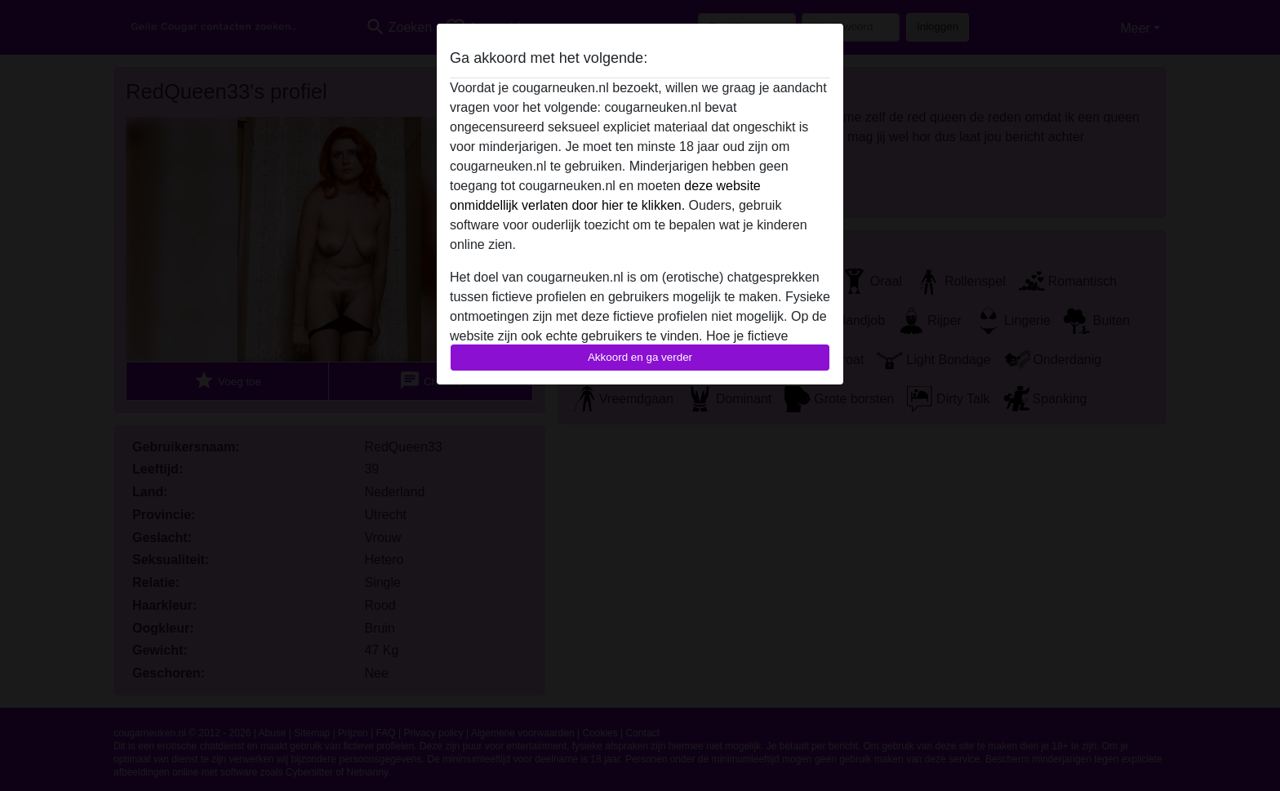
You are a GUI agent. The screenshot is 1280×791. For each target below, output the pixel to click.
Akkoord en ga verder (640, 357)
